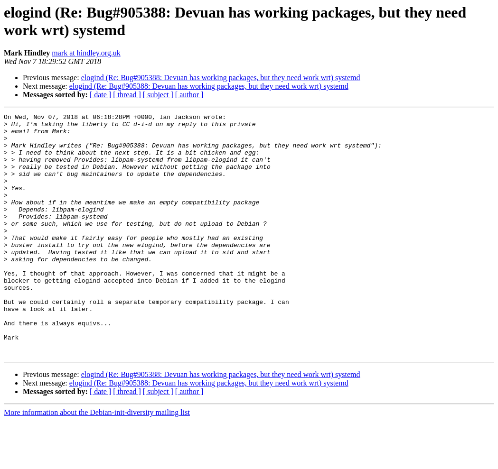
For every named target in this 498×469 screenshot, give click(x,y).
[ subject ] (158, 95)
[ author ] (189, 95)
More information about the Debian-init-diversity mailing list (97, 461)
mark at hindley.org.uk (86, 53)
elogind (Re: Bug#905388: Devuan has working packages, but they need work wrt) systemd (220, 78)
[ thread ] (127, 95)
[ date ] (100, 95)
